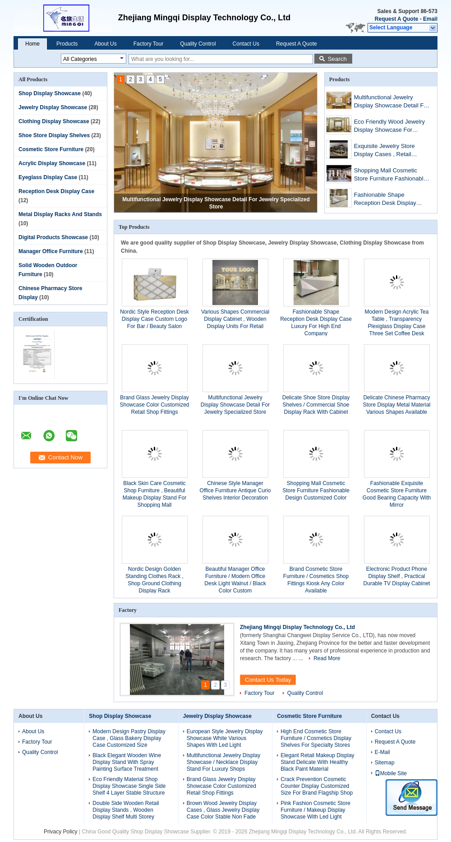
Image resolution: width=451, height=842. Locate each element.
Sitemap (385, 762)
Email (430, 19)
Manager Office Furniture (50, 251)
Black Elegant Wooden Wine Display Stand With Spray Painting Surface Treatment (126, 762)
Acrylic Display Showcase (51, 163)
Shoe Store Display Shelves (54, 135)
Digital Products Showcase (53, 237)
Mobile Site (391, 773)
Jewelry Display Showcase (52, 107)
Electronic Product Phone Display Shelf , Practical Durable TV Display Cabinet (397, 576)
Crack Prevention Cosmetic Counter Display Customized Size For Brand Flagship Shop (317, 786)
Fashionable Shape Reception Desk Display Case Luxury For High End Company (388, 199)
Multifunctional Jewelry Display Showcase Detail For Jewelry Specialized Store (391, 102)
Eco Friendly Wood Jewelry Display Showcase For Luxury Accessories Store (389, 126)
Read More (326, 658)
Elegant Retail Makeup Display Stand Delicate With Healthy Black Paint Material (317, 762)
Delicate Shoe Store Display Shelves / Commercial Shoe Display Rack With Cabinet (316, 404)
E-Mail (382, 752)
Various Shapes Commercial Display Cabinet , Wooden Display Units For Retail (235, 319)
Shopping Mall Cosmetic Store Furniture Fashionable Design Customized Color (390, 175)
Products (67, 44)
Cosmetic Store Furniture (50, 149)
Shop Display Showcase (49, 93)
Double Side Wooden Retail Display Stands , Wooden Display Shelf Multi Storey (125, 810)
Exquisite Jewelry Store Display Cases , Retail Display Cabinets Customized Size (392, 151)
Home (32, 44)
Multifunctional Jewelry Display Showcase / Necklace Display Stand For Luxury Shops (223, 762)
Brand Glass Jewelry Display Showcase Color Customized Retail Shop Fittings (154, 404)
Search (337, 59)
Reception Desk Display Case (56, 191)
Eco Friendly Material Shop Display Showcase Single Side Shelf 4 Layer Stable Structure (129, 786)
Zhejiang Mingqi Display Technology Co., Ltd (297, 627)
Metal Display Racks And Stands (60, 214)
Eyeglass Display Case (47, 177)
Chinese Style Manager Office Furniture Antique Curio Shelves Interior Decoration (235, 490)
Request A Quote (396, 19)
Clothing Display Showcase (53, 121)
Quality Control (198, 44)
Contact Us (246, 44)
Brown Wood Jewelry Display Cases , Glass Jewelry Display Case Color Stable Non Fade (223, 810)
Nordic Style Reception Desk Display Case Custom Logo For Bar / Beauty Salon (154, 319)
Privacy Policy (61, 831)
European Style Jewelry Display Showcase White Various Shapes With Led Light (225, 738)
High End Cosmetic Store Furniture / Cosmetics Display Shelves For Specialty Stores (316, 738)
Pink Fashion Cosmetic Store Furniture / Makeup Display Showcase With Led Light (315, 810)
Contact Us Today (268, 679)
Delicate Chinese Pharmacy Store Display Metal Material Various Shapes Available (396, 404)
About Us (105, 44)
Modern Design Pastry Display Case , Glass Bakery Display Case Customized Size (128, 738)
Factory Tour (148, 44)
